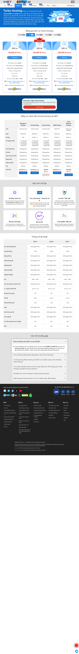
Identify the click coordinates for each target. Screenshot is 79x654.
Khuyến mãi (70, 5)
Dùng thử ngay (39, 107)
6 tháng (21, 34)
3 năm (48, 34)
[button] (5, 6)
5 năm (57, 34)
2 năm (39, 34)
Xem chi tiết (23, 172)
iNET (24, 442)
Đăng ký (14, 57)
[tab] (39, 341)
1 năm (30, 34)
